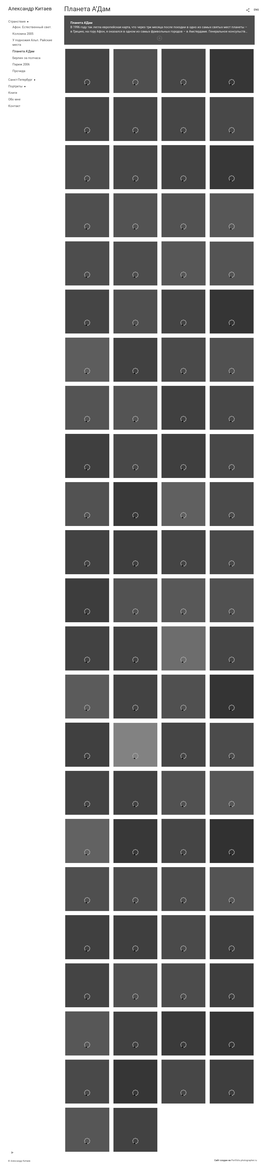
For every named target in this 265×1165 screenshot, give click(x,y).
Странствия (16, 21)
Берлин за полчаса (26, 58)
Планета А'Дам (23, 51)
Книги (12, 93)
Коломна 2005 (22, 34)
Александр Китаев (30, 9)
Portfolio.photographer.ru (244, 1160)
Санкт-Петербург (20, 80)
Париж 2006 (21, 64)
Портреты (15, 86)
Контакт (14, 106)
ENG (256, 9)
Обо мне (14, 99)
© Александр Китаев (19, 1161)
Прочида (18, 71)
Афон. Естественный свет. (32, 27)
